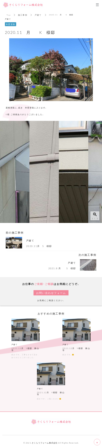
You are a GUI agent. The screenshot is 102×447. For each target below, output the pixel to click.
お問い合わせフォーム (51, 293)
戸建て (38, 14)
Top (9, 14)
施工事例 (22, 14)
